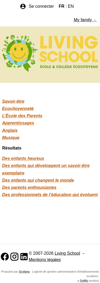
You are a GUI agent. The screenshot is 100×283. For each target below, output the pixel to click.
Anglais (10, 130)
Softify (84, 280)
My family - (85, 20)
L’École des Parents (22, 116)
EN (71, 6)
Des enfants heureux (23, 158)
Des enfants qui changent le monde (38, 180)
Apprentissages (18, 123)
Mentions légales (45, 259)
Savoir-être (13, 101)
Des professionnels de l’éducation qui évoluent (50, 194)
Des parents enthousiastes (29, 187)
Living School (67, 253)
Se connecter (37, 6)
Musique (10, 137)
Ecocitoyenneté (18, 108)
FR (61, 6)
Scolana (24, 271)
